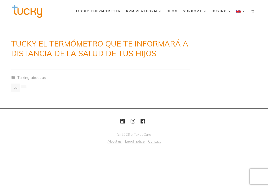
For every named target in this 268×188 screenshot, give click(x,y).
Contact (154, 141)
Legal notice (135, 141)
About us (115, 141)
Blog (172, 11)
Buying (221, 11)
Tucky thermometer (98, 11)
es (16, 87)
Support (194, 11)
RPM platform (143, 11)
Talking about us (31, 77)
